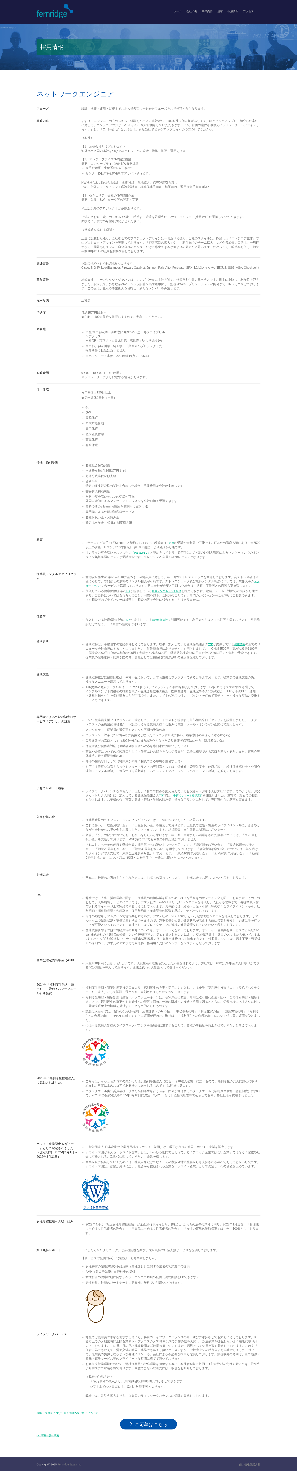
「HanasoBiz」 (141, 552)
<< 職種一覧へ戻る (49, 1434)
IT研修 (170, 542)
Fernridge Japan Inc (69, 1463)
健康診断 (241, 644)
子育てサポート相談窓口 (190, 795)
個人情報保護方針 (249, 1463)
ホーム (178, 11)
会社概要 (191, 11)
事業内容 (207, 11)
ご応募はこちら (151, 1423)
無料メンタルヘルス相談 (169, 591)
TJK (128, 591)
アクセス (248, 11)
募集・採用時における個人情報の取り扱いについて (72, 1412)
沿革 (220, 11)
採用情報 (233, 11)
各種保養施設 (161, 619)
